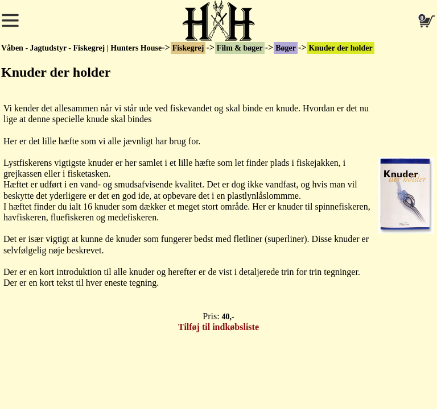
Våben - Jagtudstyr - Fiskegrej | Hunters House (81, 48)
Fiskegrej (188, 48)
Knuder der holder (340, 48)
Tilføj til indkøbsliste (218, 327)
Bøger (285, 48)
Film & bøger (240, 48)
